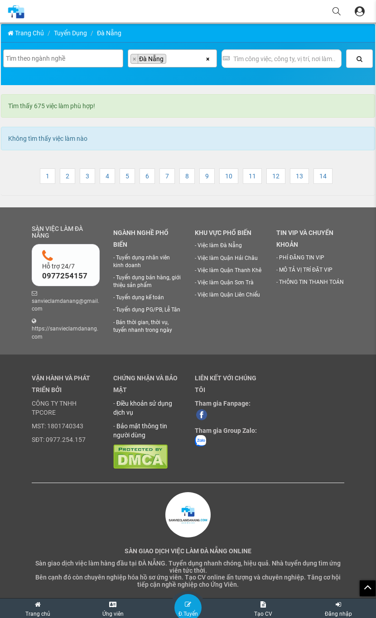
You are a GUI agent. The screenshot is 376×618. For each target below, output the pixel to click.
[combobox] (63, 58)
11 (252, 176)
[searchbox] (64, 58)
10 (228, 176)
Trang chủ (26, 33)
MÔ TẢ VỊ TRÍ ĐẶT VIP (306, 270)
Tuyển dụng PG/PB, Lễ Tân (148, 310)
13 (299, 176)
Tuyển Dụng (70, 33)
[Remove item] (134, 58)
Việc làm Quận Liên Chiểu (229, 295)
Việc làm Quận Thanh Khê (229, 270)
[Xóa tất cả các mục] (208, 58)
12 (276, 176)
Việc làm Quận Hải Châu (228, 258)
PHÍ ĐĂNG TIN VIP (301, 257)
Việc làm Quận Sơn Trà (226, 282)
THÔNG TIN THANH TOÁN (311, 282)
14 (323, 176)
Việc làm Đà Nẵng (220, 245)
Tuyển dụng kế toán (140, 297)
